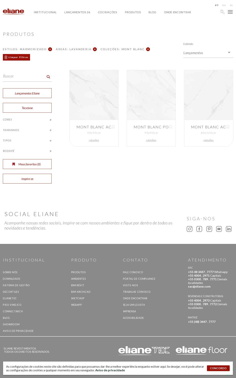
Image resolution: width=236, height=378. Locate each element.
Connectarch (13, 311)
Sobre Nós (10, 272)
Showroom (11, 324)
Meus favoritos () (26, 164)
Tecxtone (27, 108)
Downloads (11, 278)
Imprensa (129, 311)
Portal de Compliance (139, 278)
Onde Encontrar (177, 12)
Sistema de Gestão (16, 285)
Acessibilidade (133, 317)
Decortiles (11, 291)
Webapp (76, 304)
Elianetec (10, 298)
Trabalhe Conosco (137, 291)
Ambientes (78, 278)
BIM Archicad (81, 291)
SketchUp (78, 298)
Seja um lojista (134, 304)
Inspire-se (27, 178)
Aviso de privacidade (18, 330)
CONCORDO (218, 368)
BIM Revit (78, 285)
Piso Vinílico (12, 304)
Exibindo (188, 43)
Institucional (45, 12)
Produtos (133, 12)
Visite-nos (130, 285)
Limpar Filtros (18, 57)
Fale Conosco (133, 272)
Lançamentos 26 (77, 12)
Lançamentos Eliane (27, 93)
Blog (152, 12)
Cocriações (107, 12)
